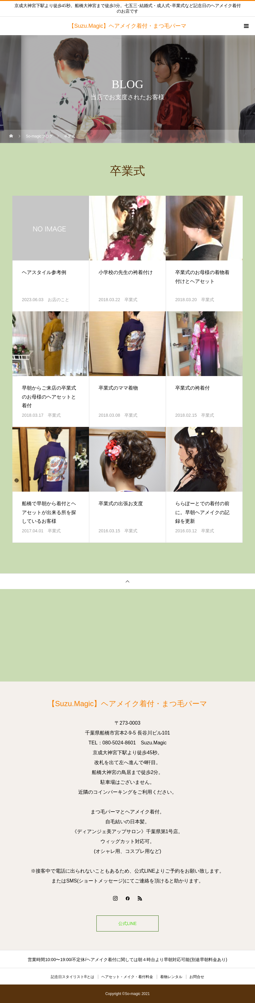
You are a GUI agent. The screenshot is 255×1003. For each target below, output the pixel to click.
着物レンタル (171, 977)
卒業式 (130, 299)
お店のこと (58, 299)
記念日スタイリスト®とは (72, 977)
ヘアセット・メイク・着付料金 (127, 977)
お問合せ (196, 977)
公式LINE (127, 923)
